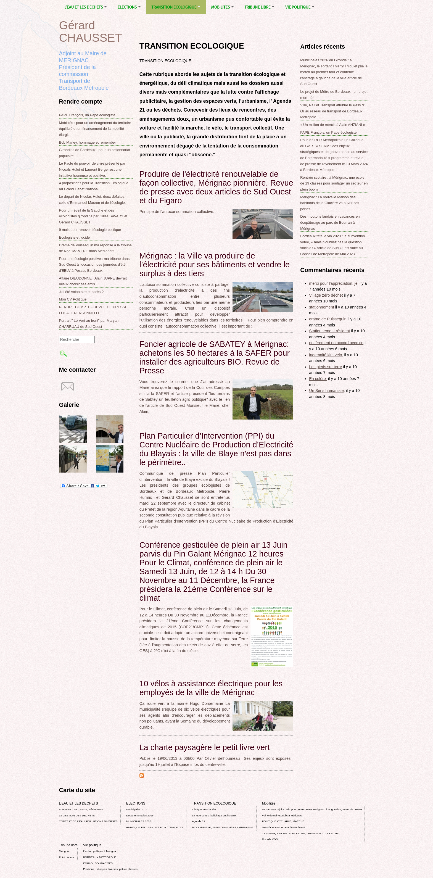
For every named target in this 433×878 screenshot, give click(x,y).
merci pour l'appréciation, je (333, 283)
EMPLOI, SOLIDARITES (98, 863)
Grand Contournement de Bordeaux (283, 827)
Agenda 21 (198, 821)
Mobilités (222, 7)
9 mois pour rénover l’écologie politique (90, 230)
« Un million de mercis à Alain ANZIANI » (332, 125)
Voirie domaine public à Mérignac (282, 815)
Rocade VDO (270, 839)
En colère (318, 378)
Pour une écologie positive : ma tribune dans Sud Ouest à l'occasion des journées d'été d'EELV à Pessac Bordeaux (94, 265)
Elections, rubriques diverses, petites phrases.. (111, 869)
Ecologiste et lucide (74, 237)
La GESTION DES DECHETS (77, 815)
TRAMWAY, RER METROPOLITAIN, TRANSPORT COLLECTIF (300, 833)
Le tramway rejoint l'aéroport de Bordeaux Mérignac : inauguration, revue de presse (312, 809)
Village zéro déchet (326, 295)
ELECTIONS (129, 7)
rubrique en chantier (204, 809)
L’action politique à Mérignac (100, 851)
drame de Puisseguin (327, 319)
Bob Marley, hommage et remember (87, 142)
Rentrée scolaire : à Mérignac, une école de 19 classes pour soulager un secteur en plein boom (334, 183)
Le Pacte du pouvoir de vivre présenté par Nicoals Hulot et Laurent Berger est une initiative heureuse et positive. (92, 169)
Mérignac (64, 851)
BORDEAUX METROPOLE (99, 857)
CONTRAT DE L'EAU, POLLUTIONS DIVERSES (88, 821)
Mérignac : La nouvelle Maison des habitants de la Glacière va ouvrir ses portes (329, 203)
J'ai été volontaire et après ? (81, 292)
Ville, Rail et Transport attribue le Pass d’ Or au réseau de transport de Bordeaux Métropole (332, 111)
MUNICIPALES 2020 (138, 821)
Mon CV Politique (73, 299)
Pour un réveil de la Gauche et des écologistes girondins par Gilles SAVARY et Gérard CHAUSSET (93, 216)
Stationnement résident (329, 331)
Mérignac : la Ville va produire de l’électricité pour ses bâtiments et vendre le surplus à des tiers (214, 264)
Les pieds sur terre (325, 367)
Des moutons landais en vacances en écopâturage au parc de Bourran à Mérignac (330, 222)
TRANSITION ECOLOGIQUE (176, 7)
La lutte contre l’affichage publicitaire (214, 815)
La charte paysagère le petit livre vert (204, 747)
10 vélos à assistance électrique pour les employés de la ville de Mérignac (211, 688)
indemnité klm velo (326, 355)
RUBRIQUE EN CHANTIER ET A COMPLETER (154, 827)
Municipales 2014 (136, 809)
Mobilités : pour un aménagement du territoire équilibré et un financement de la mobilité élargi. (95, 129)
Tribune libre (259, 7)
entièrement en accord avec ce (336, 343)
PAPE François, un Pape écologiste (87, 115)
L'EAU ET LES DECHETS (86, 7)
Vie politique (299, 7)
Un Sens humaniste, (327, 390)
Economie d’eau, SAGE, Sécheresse (81, 809)
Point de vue (66, 857)
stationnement (321, 307)
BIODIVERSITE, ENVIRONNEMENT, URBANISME (222, 827)
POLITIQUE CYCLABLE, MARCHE (283, 821)
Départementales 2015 (140, 815)
